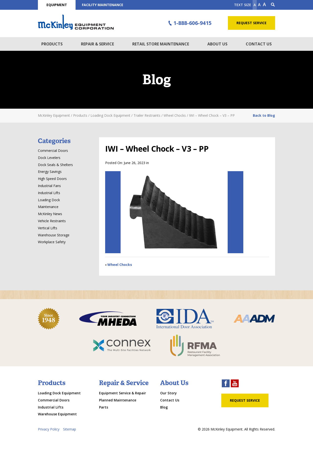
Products (52, 44)
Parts (103, 407)
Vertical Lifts (47, 228)
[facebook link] (226, 383)
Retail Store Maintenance (160, 44)
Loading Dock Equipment (59, 393)
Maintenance (48, 206)
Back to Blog (264, 115)
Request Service (251, 23)
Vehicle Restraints (52, 221)
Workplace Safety (52, 242)
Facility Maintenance (102, 4)
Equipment (56, 4)
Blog (164, 407)
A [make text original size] (259, 4)
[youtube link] (235, 383)
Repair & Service (97, 44)
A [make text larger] (264, 4)
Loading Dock (49, 200)
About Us (217, 44)
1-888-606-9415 (189, 23)
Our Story (168, 393)
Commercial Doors (53, 150)
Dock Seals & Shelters (55, 164)
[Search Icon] (272, 5)
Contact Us (259, 44)
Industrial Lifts (49, 192)
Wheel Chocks (119, 264)
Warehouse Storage (53, 235)
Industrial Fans (49, 185)
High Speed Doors (52, 178)
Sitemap (69, 429)
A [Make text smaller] (255, 4)
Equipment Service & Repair (122, 393)
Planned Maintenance (117, 400)
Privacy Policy (48, 429)
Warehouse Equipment (57, 414)
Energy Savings (50, 171)
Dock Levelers (49, 157)
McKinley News (50, 213)
